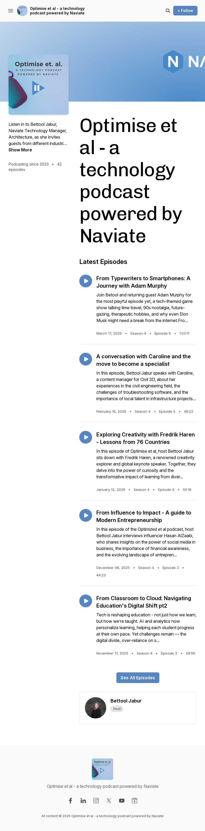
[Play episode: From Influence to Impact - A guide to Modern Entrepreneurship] (85, 515)
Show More (20, 149)
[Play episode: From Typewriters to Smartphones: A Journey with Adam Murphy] (85, 281)
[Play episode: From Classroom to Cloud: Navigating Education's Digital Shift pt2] (85, 601)
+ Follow (185, 10)
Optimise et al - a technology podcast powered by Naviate (57, 10)
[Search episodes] (168, 10)
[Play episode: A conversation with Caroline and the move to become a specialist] (85, 359)
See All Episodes (138, 677)
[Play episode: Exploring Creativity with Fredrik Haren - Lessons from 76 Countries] (85, 437)
